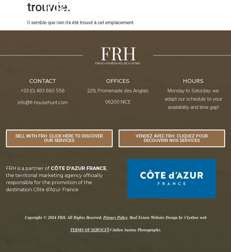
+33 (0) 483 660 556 (43, 91)
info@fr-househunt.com (43, 102)
